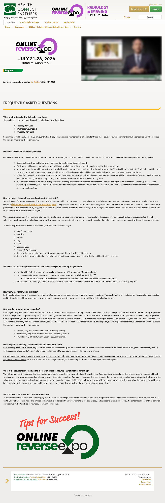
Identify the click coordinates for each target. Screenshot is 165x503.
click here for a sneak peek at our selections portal (33, 204)
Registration (69, 22)
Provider (127, 17)
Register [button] (155, 9)
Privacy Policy (146, 482)
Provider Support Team (38, 477)
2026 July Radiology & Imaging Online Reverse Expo (49, 27)
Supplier (150, 17)
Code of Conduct (145, 484)
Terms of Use (146, 479)
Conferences (19, 27)
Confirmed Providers (29, 22)
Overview (10, 22)
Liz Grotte (35, 82)
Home (7, 27)
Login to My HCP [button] (139, 9)
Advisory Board (51, 22)
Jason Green (42, 479)
